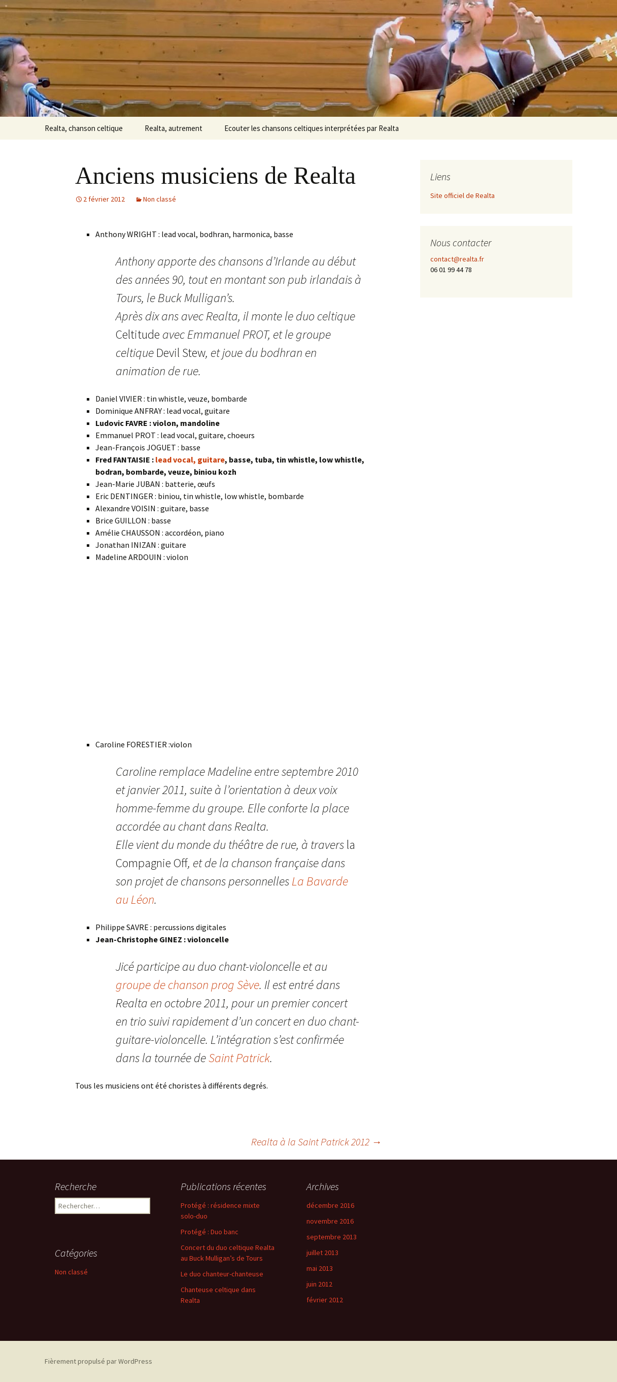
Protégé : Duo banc (209, 1231)
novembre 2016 (330, 1221)
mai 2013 (319, 1268)
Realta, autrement (173, 128)
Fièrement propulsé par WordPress (98, 1361)
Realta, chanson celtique (84, 128)
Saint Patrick (239, 1058)
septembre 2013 (331, 1236)
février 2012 (324, 1299)
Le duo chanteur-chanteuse (222, 1273)
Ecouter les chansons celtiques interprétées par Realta (311, 128)
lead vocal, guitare (190, 459)
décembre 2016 (330, 1205)
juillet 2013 (322, 1252)
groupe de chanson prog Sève (187, 985)
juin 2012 (319, 1284)
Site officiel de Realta (462, 195)
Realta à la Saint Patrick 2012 (316, 1141)
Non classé (159, 199)
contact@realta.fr (457, 259)
